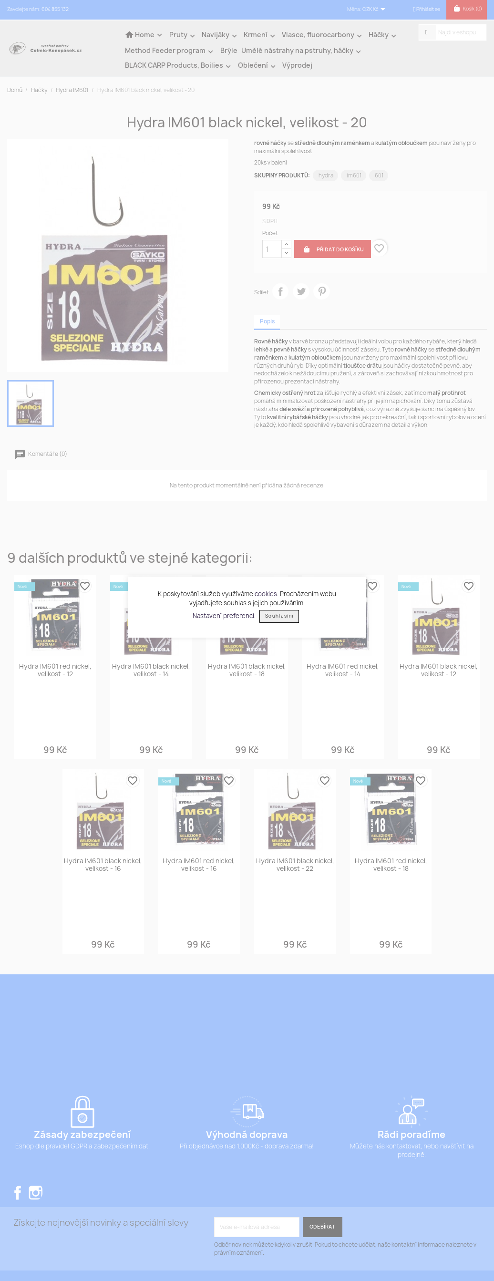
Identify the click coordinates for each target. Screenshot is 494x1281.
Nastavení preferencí (223, 615)
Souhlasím (279, 616)
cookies (266, 593)
